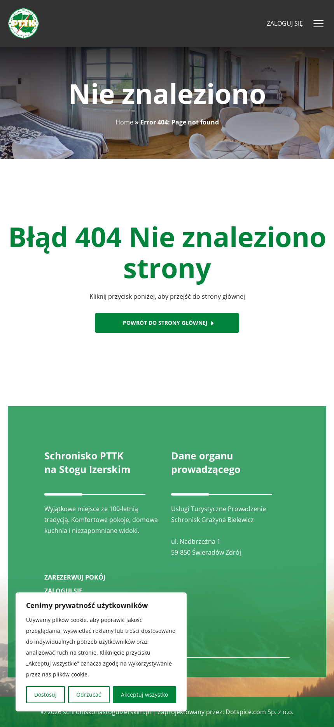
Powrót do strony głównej (165, 322)
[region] (101, 651)
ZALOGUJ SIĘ (63, 591)
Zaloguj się (285, 23)
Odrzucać (88, 694)
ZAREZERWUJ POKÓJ (74, 577)
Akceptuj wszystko (144, 694)
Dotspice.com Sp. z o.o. (260, 712)
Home (124, 122)
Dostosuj (45, 694)
